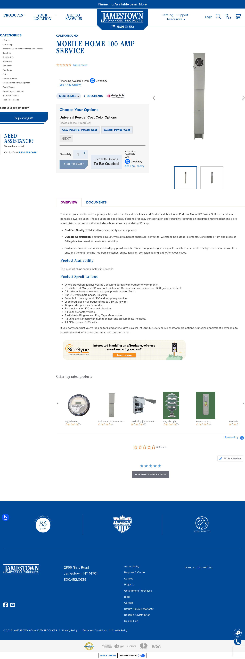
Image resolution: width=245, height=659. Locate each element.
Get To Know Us (73, 17)
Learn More (138, 4)
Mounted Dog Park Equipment (16, 82)
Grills (5, 74)
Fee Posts (7, 65)
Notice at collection (108, 655)
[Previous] (154, 98)
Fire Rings (7, 70)
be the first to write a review (151, 474)
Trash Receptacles (11, 99)
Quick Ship (7, 44)
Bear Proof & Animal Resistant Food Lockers (23, 48)
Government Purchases (138, 591)
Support (182, 15)
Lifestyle (6, 40)
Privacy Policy (69, 630)
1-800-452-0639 (28, 152)
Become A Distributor (137, 615)
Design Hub (131, 621)
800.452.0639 (75, 579)
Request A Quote (134, 572)
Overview (69, 202)
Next (66, 138)
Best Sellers (8, 57)
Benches (7, 52)
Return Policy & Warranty (138, 609)
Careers (128, 603)
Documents (95, 96)
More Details (67, 96)
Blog (127, 597)
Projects (129, 584)
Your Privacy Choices (128, 655)
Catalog (167, 15)
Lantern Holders (10, 78)
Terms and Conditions (95, 630)
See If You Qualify (70, 85)
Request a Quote (23, 118)
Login (208, 17)
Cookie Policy (119, 630)
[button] (57, 403)
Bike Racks (7, 61)
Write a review (80, 65)
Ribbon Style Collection (13, 91)
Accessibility (131, 566)
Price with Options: (106, 159)
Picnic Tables (8, 87)
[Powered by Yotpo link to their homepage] (235, 438)
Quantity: (66, 154)
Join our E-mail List (199, 567)
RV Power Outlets (11, 95)
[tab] (230, 458)
